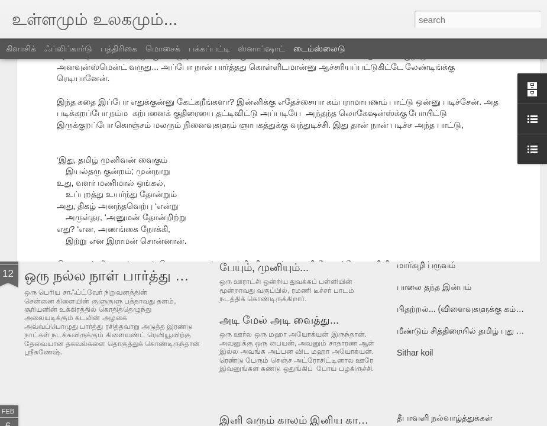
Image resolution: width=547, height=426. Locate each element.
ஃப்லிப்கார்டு (68, 48)
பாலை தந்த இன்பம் (434, 287)
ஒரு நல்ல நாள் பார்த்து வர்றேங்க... (136, 275)
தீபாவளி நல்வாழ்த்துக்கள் (445, 417)
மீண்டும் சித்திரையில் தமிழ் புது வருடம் (471, 330)
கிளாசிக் (21, 48)
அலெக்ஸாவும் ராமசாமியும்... (289, 185)
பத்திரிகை (119, 48)
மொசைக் (162, 48)
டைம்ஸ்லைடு (319, 48)
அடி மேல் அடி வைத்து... (279, 320)
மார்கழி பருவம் (426, 265)
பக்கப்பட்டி (209, 48)
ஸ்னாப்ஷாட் (261, 48)
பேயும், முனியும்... (264, 267)
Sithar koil (415, 352)
